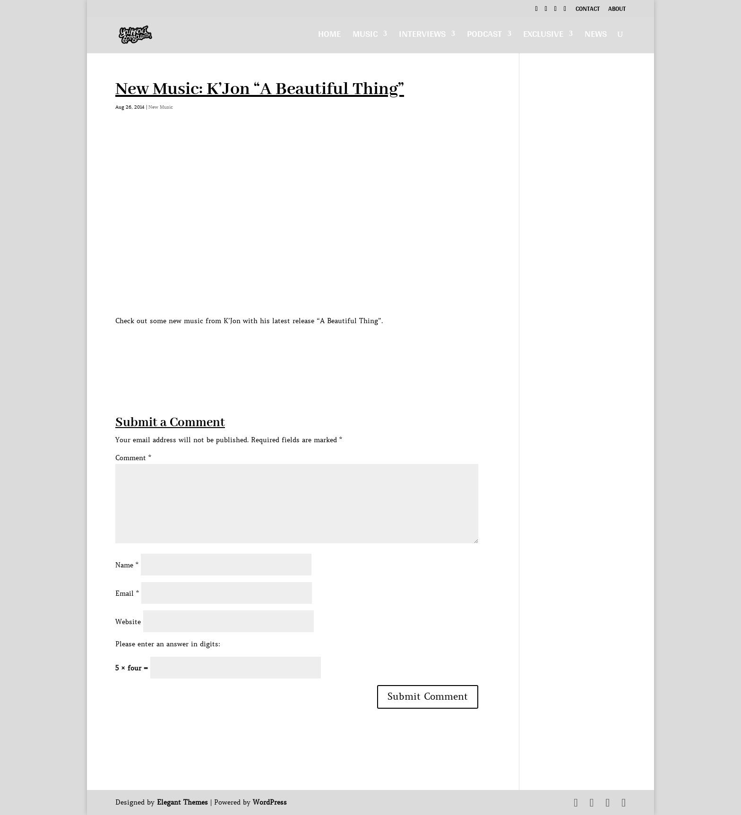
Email (127, 593)
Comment (133, 458)
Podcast (484, 36)
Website (128, 622)
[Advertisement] (287, 348)
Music (365, 36)
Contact (588, 10)
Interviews (422, 36)
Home (329, 36)
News (596, 36)
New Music (160, 107)
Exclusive (543, 36)
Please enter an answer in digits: (167, 644)
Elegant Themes (182, 802)
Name (126, 565)
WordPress (270, 802)
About (617, 10)
